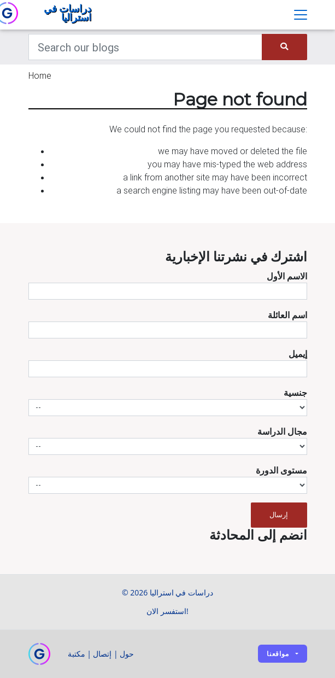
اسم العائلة (287, 314)
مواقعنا (278, 653)
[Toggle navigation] (300, 14)
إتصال (102, 653)
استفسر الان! (167, 611)
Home (39, 75)
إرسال (278, 514)
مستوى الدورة (281, 470)
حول (127, 653)
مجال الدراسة (282, 431)
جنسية (295, 392)
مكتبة (76, 653)
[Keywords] (145, 47)
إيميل (298, 353)
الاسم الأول (287, 276)
